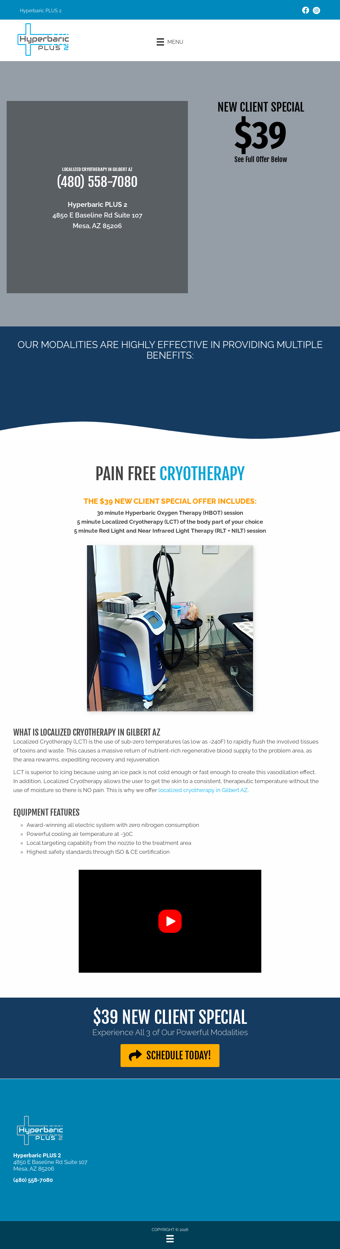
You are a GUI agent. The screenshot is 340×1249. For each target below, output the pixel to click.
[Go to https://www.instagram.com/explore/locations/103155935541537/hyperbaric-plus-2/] (316, 11)
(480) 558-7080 (97, 182)
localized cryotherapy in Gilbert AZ (203, 790)
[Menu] (170, 42)
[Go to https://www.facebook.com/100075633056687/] (305, 11)
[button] (170, 921)
